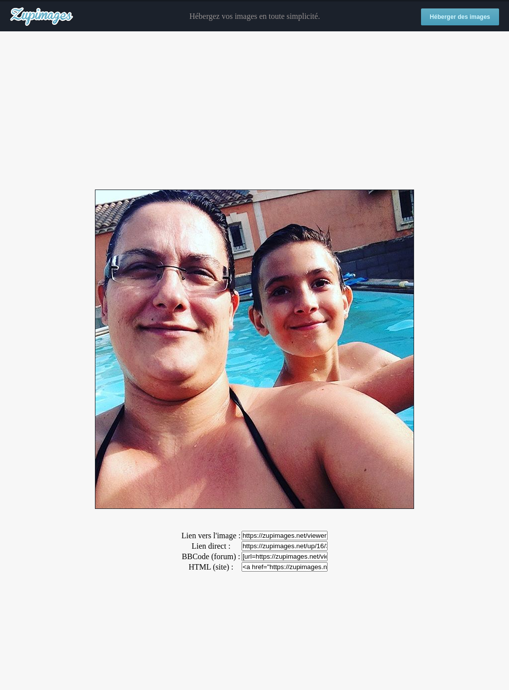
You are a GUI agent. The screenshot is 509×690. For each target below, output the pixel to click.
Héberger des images (460, 16)
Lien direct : (210, 546)
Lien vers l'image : (211, 535)
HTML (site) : (210, 567)
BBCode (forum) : (211, 556)
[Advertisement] (254, 111)
